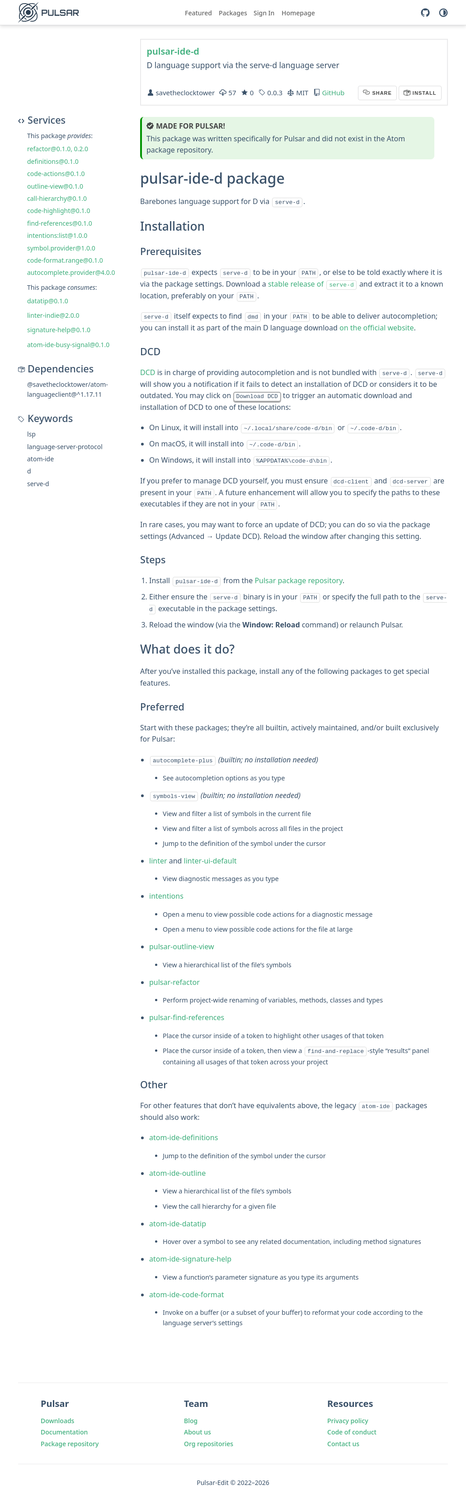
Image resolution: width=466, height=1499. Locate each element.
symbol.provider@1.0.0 (61, 248)
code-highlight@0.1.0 (58, 210)
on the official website (376, 327)
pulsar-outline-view (181, 945)
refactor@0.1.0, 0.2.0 (57, 148)
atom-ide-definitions (183, 1135)
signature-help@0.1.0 (58, 329)
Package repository (70, 1441)
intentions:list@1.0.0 (57, 235)
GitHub (333, 92)
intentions (166, 895)
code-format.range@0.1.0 (65, 260)
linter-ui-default (210, 859)
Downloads (57, 1418)
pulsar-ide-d (173, 51)
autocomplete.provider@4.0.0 (71, 272)
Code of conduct (352, 1429)
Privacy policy (347, 1418)
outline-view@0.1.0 (55, 186)
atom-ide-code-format (186, 1292)
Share (381, 93)
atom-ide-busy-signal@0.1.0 (68, 344)
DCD (147, 372)
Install (424, 93)
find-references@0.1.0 (59, 223)
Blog (191, 1418)
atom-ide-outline (177, 1170)
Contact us (343, 1441)
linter (158, 859)
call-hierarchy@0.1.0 (57, 198)
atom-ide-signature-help (190, 1257)
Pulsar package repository (298, 580)
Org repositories (208, 1441)
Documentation (64, 1429)
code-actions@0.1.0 (56, 173)
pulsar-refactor (174, 980)
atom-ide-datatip (177, 1221)
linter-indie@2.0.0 (53, 315)
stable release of (312, 283)
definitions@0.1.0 (53, 161)
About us (197, 1429)
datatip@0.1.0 (47, 301)
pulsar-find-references (186, 1016)
